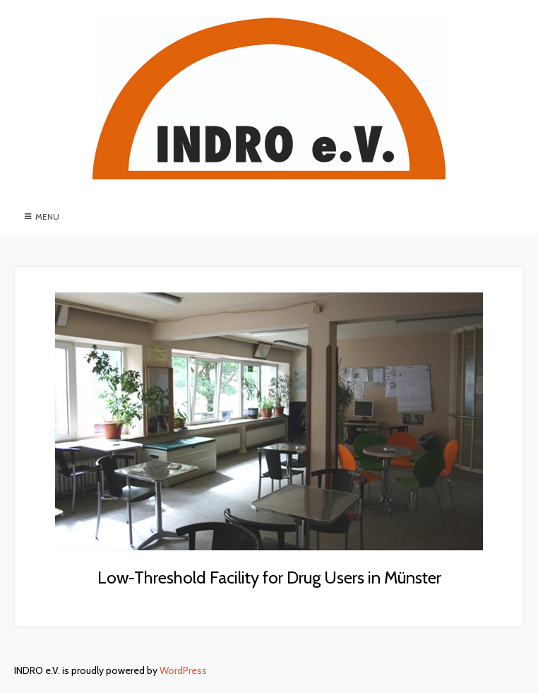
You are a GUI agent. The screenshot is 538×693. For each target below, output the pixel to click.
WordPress (183, 670)
